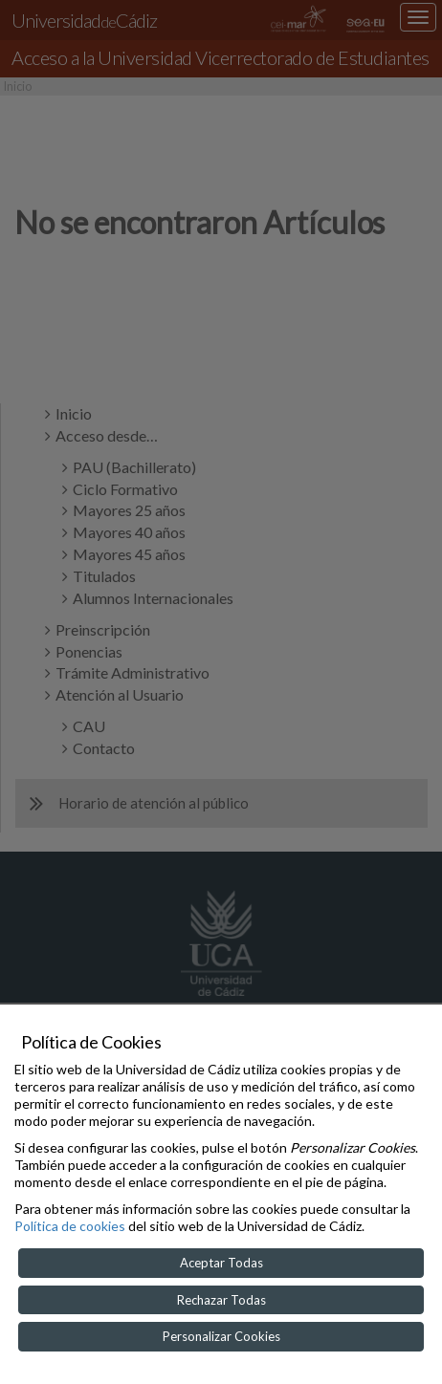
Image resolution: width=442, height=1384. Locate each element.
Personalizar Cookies (221, 1336)
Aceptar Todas (221, 1262)
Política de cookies (69, 1226)
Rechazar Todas (221, 1300)
